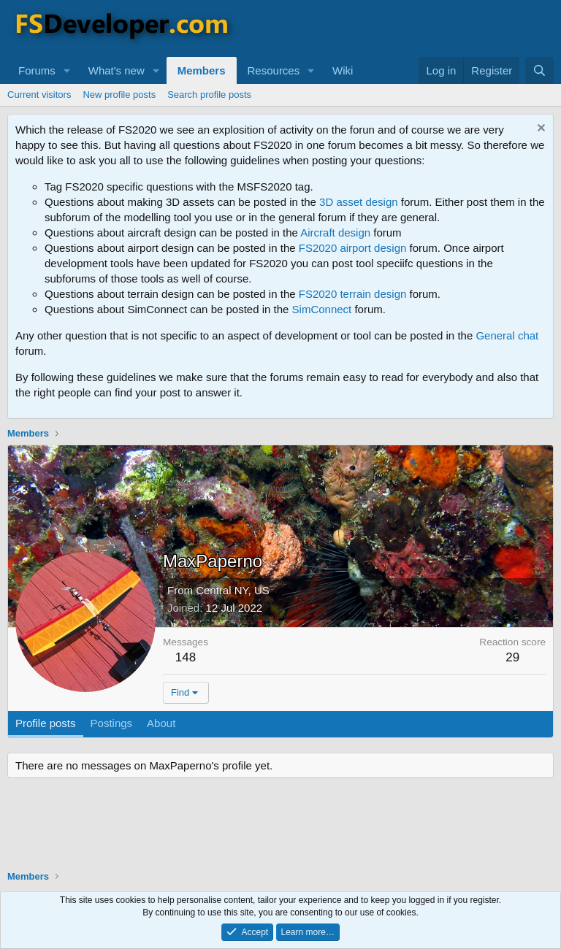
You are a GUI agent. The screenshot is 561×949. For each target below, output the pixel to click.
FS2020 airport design (353, 248)
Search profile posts (209, 94)
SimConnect (322, 309)
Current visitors (39, 94)
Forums (37, 70)
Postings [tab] (112, 723)
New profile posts (119, 94)
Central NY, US (233, 590)
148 (185, 657)
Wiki (342, 70)
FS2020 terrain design (353, 294)
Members (202, 70)
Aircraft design (335, 232)
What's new (116, 70)
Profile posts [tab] (45, 723)
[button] (67, 70)
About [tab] (161, 723)
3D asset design (358, 202)
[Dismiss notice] (539, 129)
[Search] (539, 70)
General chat (507, 335)
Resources (274, 70)
